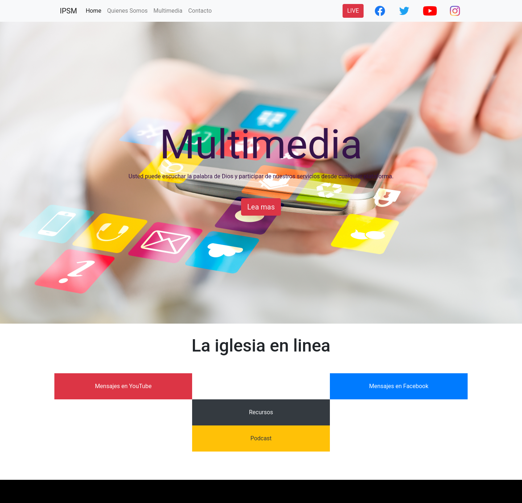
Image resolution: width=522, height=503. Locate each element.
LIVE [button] (353, 10)
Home (95, 10)
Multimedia (167, 10)
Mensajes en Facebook (398, 386)
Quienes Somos (127, 10)
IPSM (68, 11)
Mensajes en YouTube (123, 386)
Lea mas (261, 207)
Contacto (200, 10)
